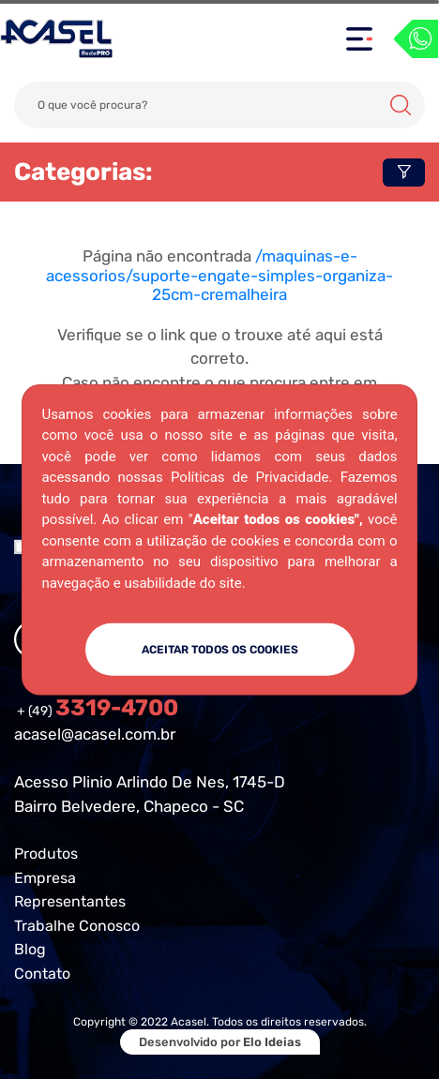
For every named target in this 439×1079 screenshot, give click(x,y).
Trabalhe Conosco (77, 926)
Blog (30, 949)
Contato (42, 973)
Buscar (400, 105)
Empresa (45, 878)
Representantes (70, 901)
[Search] (219, 105)
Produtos (46, 853)
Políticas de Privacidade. (251, 477)
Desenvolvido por (220, 1042)
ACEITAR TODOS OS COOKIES (220, 649)
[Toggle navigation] (359, 39)
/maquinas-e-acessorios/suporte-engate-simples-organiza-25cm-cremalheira (219, 275)
